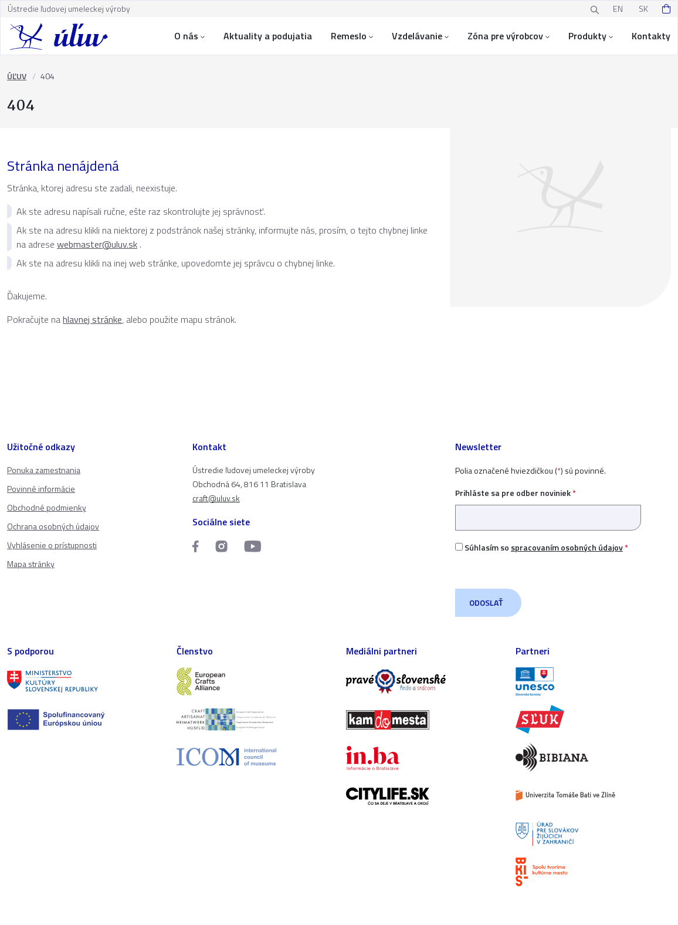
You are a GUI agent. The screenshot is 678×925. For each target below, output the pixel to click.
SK (643, 8)
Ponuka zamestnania (43, 470)
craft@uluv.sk (216, 498)
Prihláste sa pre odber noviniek (548, 505)
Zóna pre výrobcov (508, 36)
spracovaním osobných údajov (567, 547)
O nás (189, 36)
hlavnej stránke (92, 319)
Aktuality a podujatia (267, 36)
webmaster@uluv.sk (97, 244)
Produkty (590, 36)
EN (618, 8)
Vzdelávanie (420, 36)
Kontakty (651, 36)
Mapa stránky (31, 564)
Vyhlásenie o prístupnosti (52, 545)
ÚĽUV (16, 76)
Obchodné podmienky (46, 507)
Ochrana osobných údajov (53, 526)
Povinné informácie (41, 488)
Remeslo (352, 36)
